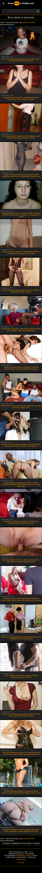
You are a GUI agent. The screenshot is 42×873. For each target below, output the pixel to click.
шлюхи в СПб (28, 22)
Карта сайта (21, 859)
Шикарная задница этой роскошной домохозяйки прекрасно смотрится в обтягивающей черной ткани (21, 175)
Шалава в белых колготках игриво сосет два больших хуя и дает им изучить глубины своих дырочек (20, 445)
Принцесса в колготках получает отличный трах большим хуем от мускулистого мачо (21, 522)
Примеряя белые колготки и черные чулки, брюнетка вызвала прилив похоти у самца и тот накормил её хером (21, 215)
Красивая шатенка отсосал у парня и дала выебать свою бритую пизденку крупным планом (21, 561)
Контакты (21, 862)
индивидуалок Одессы (24, 855)
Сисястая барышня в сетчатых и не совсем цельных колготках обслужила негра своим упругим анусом (21, 753)
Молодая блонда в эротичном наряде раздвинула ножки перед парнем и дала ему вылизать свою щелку (21, 599)
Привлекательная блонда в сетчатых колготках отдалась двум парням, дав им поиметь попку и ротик (21, 792)
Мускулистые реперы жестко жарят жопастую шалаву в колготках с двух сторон (21, 406)
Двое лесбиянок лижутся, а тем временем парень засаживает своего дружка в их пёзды (21, 252)
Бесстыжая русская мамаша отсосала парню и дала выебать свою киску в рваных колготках (21, 137)
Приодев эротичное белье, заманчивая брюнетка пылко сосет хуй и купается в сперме (21, 98)
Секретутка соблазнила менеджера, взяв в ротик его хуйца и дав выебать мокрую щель (21, 715)
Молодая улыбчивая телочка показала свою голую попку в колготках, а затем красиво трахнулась (21, 830)
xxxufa (31, 852)
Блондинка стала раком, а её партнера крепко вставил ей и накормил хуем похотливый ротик (21, 329)
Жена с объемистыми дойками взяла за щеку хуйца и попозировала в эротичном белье (21, 60)
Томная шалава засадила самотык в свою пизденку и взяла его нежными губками (21, 291)
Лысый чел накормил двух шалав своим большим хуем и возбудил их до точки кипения (21, 638)
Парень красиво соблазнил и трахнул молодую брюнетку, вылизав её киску (21, 676)
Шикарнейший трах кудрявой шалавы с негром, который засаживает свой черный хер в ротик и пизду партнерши (21, 484)
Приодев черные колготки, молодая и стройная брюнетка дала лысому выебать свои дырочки (21, 368)
